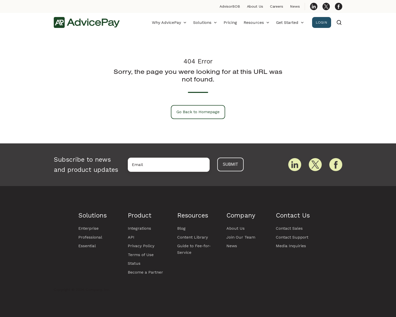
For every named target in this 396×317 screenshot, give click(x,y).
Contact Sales (289, 228)
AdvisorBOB (230, 6)
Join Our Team (240, 237)
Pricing (230, 22)
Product (139, 215)
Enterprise (88, 228)
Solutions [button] (202, 22)
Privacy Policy (141, 245)
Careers (276, 6)
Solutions (92, 215)
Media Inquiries (291, 245)
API (131, 237)
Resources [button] (254, 22)
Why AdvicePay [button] (166, 22)
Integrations (139, 228)
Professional (90, 237)
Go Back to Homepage (198, 111)
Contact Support (292, 237)
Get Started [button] (287, 22)
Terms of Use (141, 254)
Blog (181, 228)
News (295, 6)
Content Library (192, 237)
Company (240, 215)
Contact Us (293, 215)
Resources (192, 215)
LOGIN (321, 22)
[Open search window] (339, 22)
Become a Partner (145, 272)
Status (134, 263)
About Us (255, 6)
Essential (87, 245)
